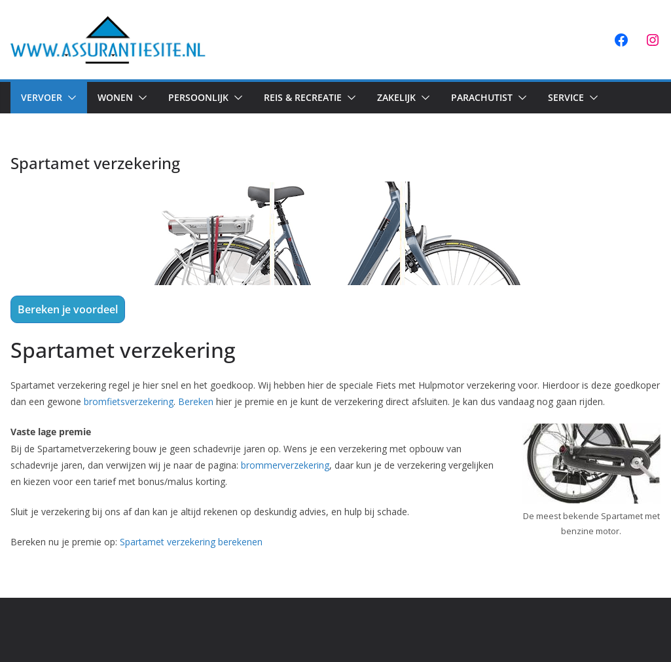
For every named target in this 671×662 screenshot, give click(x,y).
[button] (69, 97)
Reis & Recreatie (303, 97)
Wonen (115, 97)
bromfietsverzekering (128, 401)
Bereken (195, 401)
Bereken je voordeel (68, 309)
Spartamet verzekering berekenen (191, 541)
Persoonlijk (198, 97)
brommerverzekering (285, 465)
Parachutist (482, 97)
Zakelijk (396, 97)
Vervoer (41, 97)
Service (566, 97)
